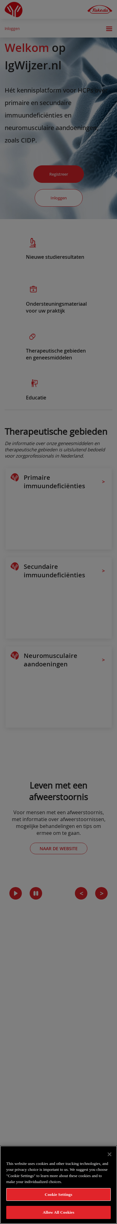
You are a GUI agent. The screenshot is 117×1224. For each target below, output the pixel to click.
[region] (58, 1185)
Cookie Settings (58, 1194)
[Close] (109, 1154)
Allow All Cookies (58, 1212)
